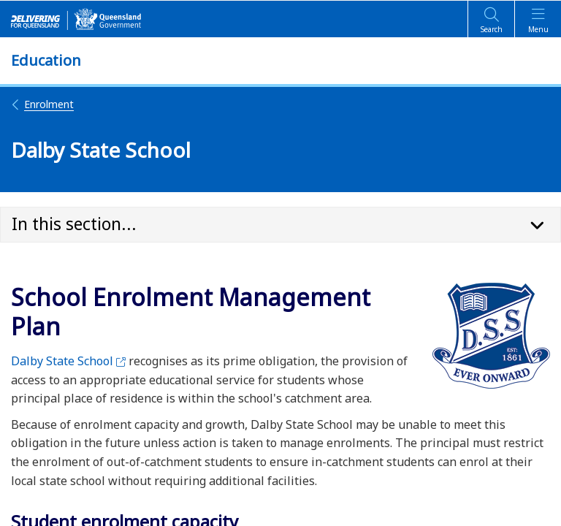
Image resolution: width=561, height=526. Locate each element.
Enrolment (42, 104)
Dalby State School (68, 361)
